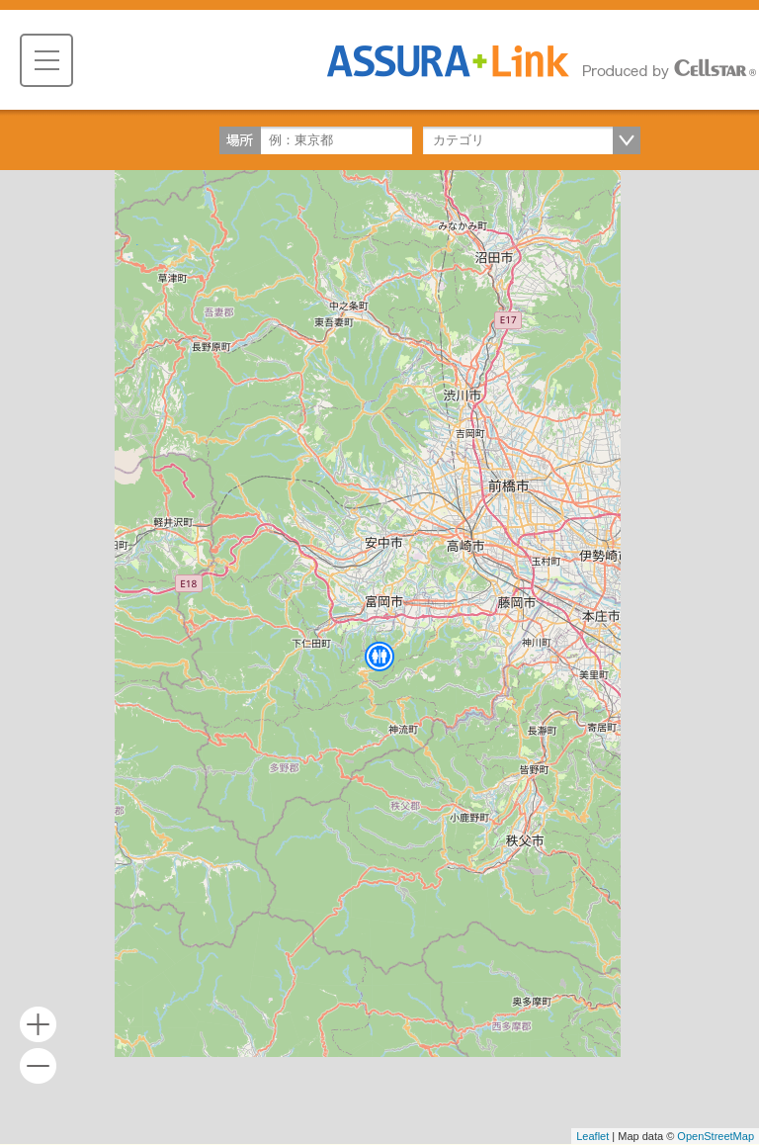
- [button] (38, 1066)
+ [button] (38, 1025)
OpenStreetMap (715, 1136)
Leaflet (592, 1136)
